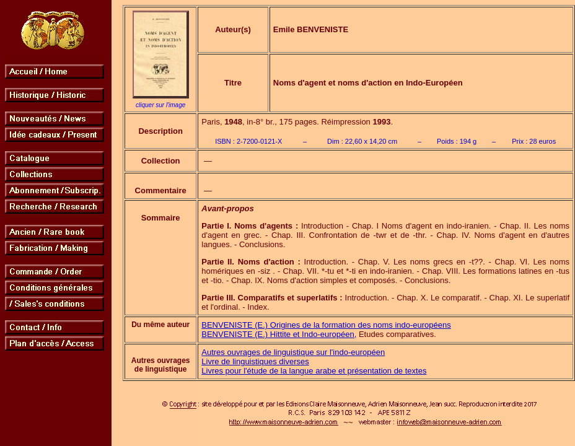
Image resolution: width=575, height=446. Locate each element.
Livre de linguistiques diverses (255, 361)
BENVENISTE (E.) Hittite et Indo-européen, (278, 334)
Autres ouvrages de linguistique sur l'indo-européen (293, 352)
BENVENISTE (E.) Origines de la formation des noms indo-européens (325, 325)
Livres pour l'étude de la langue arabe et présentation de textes (313, 370)
